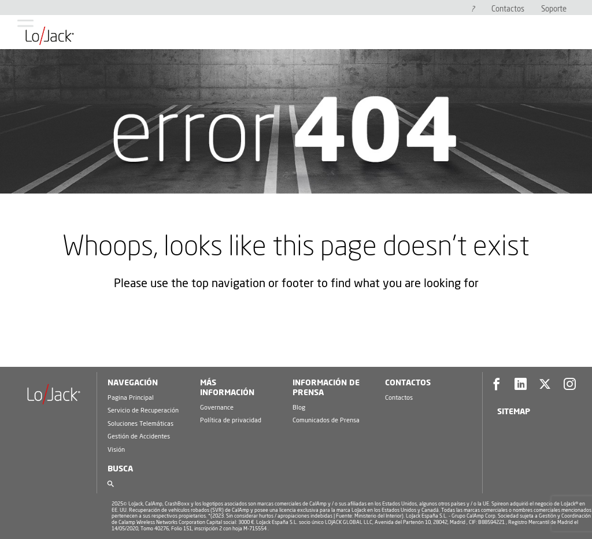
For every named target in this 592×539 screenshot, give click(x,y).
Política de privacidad (230, 420)
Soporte (554, 9)
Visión (116, 450)
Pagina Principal (131, 398)
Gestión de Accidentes (139, 436)
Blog (299, 407)
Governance (217, 407)
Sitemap (513, 412)
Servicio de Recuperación (143, 410)
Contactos (507, 9)
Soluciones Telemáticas (140, 424)
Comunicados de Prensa (326, 420)
